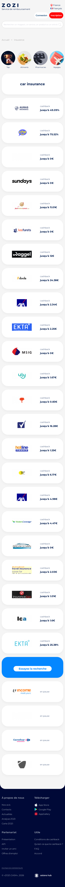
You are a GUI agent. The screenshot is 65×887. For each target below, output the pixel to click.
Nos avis (6, 804)
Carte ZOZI (7, 823)
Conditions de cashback (46, 839)
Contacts (6, 809)
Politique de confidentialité (12, 868)
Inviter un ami (9, 848)
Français (56, 8)
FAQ (36, 848)
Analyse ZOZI (9, 819)
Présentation (8, 839)
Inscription (56, 15)
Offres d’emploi (10, 853)
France (55, 5)
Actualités (7, 814)
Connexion (41, 15)
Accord (38, 853)
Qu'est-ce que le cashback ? (48, 844)
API (4, 844)
